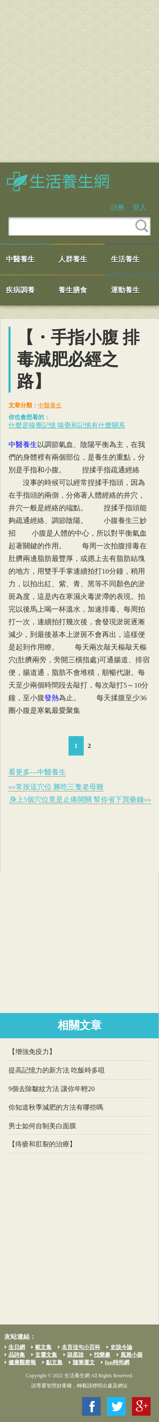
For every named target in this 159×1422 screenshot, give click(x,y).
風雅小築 (132, 1355)
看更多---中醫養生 (37, 772)
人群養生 (72, 259)
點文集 (54, 1362)
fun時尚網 (117, 1362)
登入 (139, 207)
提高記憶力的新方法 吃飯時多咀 (56, 1070)
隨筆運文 (84, 1362)
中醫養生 (20, 259)
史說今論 (121, 1347)
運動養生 (125, 290)
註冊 (117, 207)
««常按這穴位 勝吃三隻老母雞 (56, 787)
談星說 (75, 1355)
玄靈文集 (46, 1355)
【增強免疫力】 (32, 1051)
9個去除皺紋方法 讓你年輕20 (51, 1088)
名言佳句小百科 (81, 1347)
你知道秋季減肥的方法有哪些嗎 (55, 1107)
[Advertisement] (79, 81)
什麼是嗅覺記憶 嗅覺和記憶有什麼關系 (66, 425)
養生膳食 (72, 290)
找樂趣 (102, 1355)
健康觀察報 (22, 1362)
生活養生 (125, 259)
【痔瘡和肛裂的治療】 (42, 1144)
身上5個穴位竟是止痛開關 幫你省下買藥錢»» (80, 800)
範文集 (43, 1347)
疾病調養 (20, 290)
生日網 (16, 1347)
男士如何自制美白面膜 (42, 1125)
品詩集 (16, 1355)
